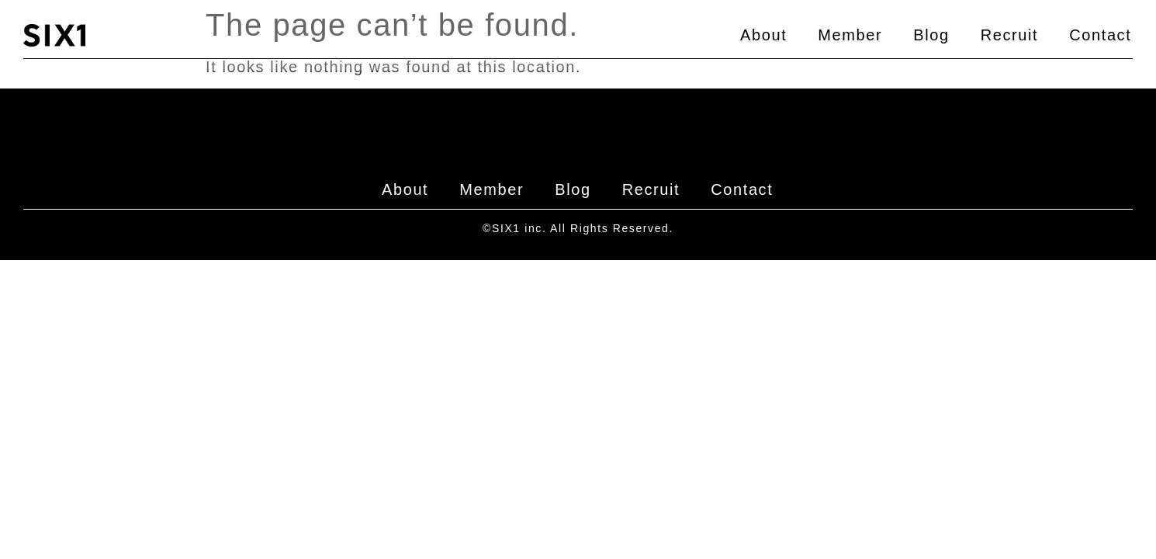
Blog (931, 35)
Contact (1100, 35)
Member (850, 35)
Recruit (1010, 35)
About (763, 35)
